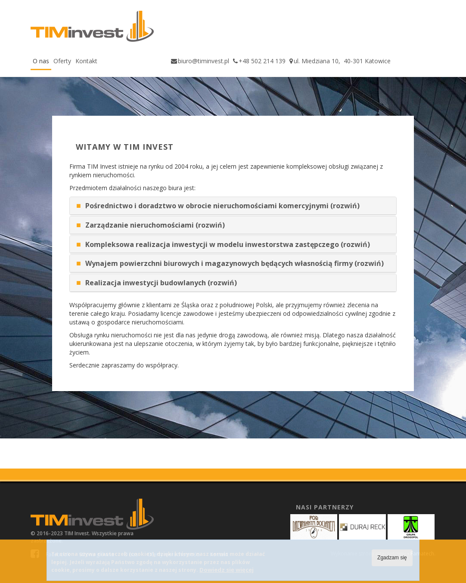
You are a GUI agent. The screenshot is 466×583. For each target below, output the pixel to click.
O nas (41, 61)
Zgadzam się (392, 558)
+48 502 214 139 (262, 61)
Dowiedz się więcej (226, 570)
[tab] (233, 206)
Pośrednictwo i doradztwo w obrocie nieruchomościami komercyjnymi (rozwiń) (222, 205)
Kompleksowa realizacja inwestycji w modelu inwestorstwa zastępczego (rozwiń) (227, 244)
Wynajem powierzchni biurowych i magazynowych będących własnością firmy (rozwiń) (234, 263)
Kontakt (86, 61)
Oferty (62, 61)
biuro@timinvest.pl (203, 61)
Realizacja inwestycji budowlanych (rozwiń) (161, 282)
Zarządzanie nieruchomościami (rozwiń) (155, 225)
